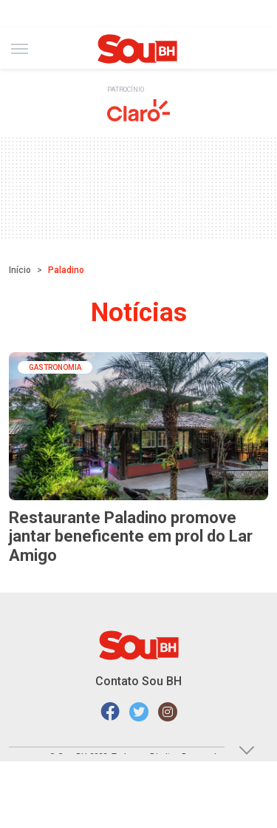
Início (20, 270)
